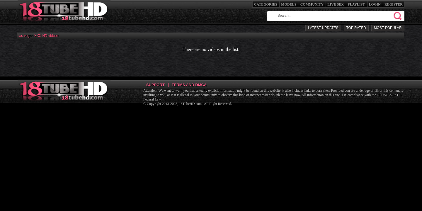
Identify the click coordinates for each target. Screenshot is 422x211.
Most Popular (388, 28)
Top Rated (356, 28)
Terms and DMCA (189, 85)
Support (155, 85)
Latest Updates (323, 28)
